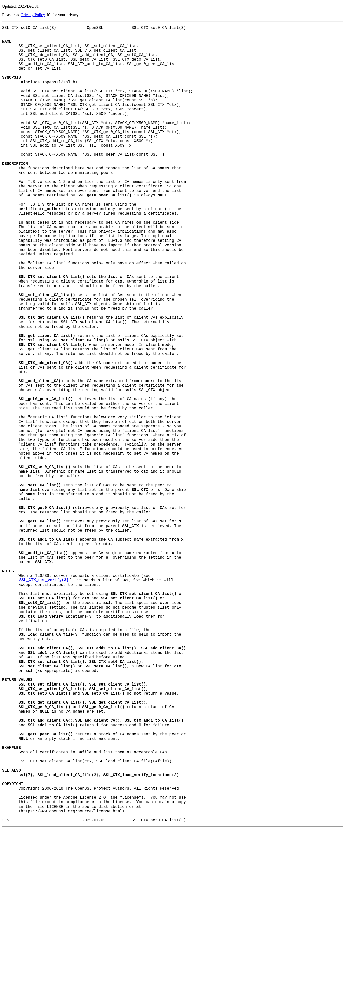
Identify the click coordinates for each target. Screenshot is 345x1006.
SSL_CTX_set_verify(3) (44, 703)
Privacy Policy (33, 15)
